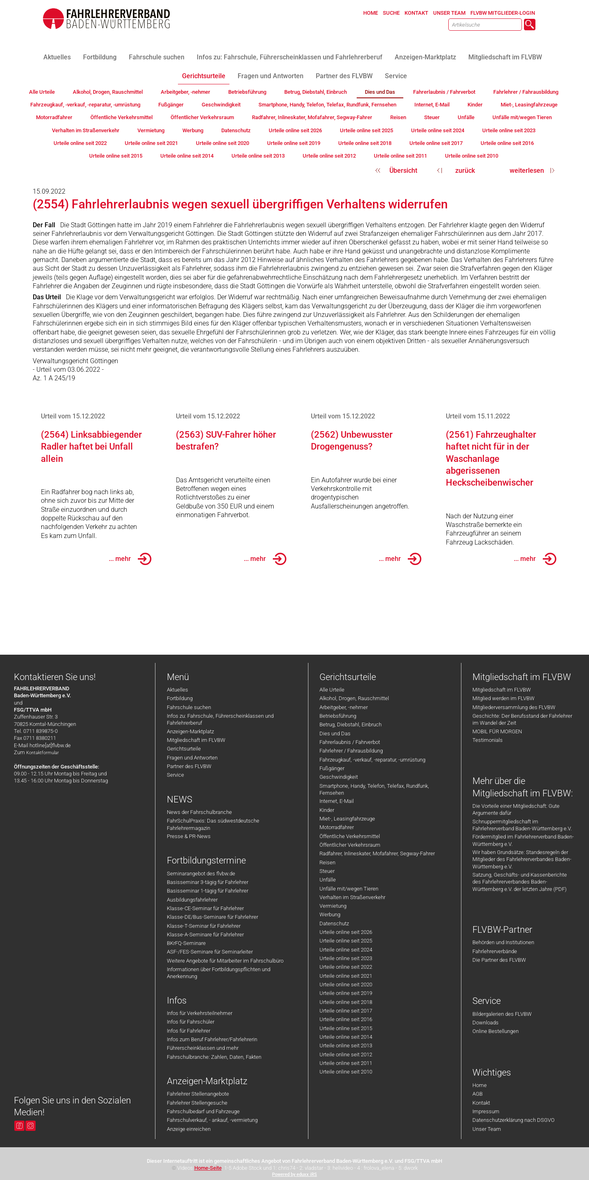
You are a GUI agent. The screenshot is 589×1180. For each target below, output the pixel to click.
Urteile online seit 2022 (345, 967)
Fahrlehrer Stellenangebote (198, 1094)
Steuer (327, 871)
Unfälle (327, 880)
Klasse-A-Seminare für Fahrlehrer (205, 934)
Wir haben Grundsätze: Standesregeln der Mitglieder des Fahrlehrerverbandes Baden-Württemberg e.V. (521, 859)
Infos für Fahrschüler (190, 1022)
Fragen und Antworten (192, 758)
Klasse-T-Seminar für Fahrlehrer (204, 926)
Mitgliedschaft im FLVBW (196, 740)
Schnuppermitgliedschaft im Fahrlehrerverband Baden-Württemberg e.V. (522, 825)
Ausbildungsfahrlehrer (192, 900)
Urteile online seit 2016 (345, 1019)
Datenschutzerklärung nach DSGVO (513, 1120)
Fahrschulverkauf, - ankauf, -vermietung (212, 1120)
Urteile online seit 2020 (345, 984)
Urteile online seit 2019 (345, 993)
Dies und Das (335, 733)
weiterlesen (527, 170)
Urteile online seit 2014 (345, 1037)
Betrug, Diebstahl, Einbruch (350, 724)
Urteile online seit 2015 (345, 1028)
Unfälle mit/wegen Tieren (348, 889)
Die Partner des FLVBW (499, 960)
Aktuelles (177, 690)
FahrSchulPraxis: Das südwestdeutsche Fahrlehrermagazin (213, 824)
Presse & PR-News (189, 836)
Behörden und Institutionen (503, 942)
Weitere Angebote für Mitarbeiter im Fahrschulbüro (225, 961)
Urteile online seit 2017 (345, 1011)
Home (479, 1085)
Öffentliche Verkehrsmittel (349, 836)
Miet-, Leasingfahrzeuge (347, 819)
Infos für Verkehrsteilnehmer (199, 1013)
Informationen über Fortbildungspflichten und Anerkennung (218, 972)
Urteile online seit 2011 (345, 1063)
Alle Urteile (331, 690)
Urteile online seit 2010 (345, 1072)
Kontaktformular (42, 752)
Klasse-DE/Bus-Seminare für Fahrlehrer (212, 917)
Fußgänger (331, 768)
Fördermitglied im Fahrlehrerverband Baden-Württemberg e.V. (523, 840)
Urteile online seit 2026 (345, 932)
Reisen (327, 862)
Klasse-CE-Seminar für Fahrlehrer (205, 908)
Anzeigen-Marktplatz (190, 731)
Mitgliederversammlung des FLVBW (513, 707)
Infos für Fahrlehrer (188, 1031)
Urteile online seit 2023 (345, 958)
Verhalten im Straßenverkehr (352, 897)
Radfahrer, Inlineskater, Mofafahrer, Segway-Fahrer (377, 853)
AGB (477, 1094)
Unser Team (486, 1129)
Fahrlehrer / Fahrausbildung (351, 751)
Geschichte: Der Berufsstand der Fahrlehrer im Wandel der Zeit (522, 719)
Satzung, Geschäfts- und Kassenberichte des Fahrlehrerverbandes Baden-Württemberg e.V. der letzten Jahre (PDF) (519, 882)
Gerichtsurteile (184, 749)
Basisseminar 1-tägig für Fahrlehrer (207, 891)
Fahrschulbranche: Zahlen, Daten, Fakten (214, 1057)
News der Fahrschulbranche (199, 812)
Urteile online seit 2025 (345, 941)
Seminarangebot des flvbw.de (201, 873)
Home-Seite (208, 1168)
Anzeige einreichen (189, 1129)
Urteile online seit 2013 (345, 1045)
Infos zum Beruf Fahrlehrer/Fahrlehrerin (212, 1039)
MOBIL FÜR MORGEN (497, 731)
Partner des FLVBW (189, 766)
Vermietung (332, 906)
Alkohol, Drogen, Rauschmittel (354, 698)
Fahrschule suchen (189, 707)
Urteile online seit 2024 (345, 950)
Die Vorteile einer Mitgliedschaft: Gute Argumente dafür (516, 809)
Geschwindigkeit (338, 777)
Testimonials (487, 740)
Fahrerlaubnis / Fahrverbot (349, 742)
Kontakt (481, 1103)
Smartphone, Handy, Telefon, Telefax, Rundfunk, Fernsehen (374, 789)
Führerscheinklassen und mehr (202, 1048)
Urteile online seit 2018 (345, 1002)
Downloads (485, 1023)
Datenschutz (334, 923)
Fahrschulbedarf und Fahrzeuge (203, 1111)
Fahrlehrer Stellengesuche (197, 1103)
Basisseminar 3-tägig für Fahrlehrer (207, 882)
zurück (465, 170)
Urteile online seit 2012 (345, 1054)
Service (175, 775)
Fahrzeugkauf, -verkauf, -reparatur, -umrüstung (372, 760)
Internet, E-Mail (336, 801)
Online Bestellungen (495, 1031)
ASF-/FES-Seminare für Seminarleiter (210, 952)
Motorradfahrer (336, 827)
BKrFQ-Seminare (186, 943)
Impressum (485, 1111)
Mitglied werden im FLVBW (503, 698)
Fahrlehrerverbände (494, 951)
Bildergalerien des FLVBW (502, 1014)
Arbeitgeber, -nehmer (343, 707)
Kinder (326, 810)
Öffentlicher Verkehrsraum (349, 845)
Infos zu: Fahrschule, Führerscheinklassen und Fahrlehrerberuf (220, 719)
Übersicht (403, 170)
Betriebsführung (337, 716)
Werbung (329, 914)
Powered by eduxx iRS (294, 1174)
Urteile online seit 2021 (345, 976)
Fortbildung (180, 698)
